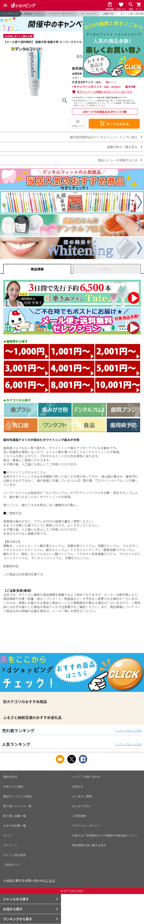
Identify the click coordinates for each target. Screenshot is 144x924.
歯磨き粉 (108, 13)
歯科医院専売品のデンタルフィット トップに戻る (103, 137)
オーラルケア (89, 13)
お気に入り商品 (13, 786)
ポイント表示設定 (14, 855)
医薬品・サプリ (33, 13)
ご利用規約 (79, 816)
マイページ (10, 845)
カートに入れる (114, 123)
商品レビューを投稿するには (117, 160)
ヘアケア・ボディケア (62, 13)
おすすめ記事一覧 (14, 826)
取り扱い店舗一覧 (14, 816)
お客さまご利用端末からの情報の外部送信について (104, 835)
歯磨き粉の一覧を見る (122, 146)
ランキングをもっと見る (128, 730)
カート (7, 835)
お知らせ (77, 786)
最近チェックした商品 (17, 796)
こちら (50, 880)
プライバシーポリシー (86, 826)
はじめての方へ (82, 806)
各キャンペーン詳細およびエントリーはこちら (104, 92)
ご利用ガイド (11, 865)
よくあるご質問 (82, 796)
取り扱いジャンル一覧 (17, 806)
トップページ (10, 13)
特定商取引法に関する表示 (89, 845)
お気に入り (78, 126)
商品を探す (10, 777)
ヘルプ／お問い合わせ (86, 777)
